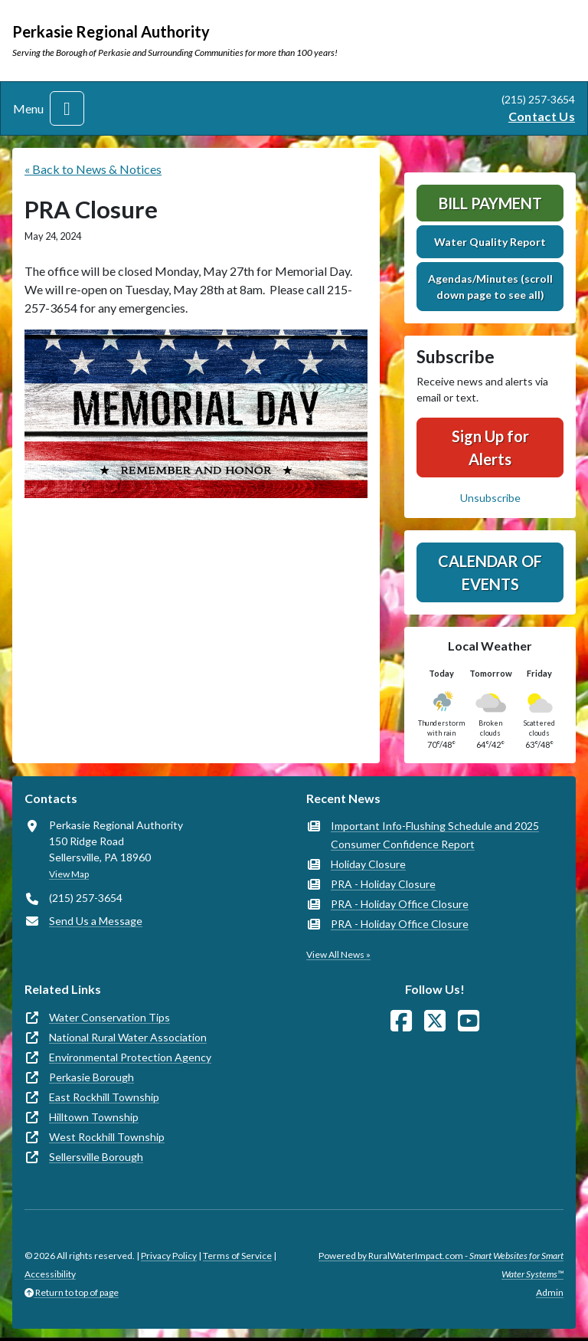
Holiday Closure (368, 864)
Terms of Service (237, 1255)
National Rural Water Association (128, 1037)
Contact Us (541, 116)
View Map (69, 874)
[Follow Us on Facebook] (401, 1021)
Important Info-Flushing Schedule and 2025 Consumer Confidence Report (435, 835)
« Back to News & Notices (93, 169)
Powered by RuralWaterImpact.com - (441, 1265)
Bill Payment (490, 203)
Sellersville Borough (96, 1156)
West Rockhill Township (107, 1136)
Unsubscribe (490, 497)
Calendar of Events (490, 572)
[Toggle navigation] (67, 108)
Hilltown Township (94, 1116)
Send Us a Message (95, 920)
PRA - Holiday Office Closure (400, 903)
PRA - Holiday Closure (383, 883)
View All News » (338, 954)
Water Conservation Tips (109, 1017)
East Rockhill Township (104, 1096)
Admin (550, 1292)
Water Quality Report (490, 241)
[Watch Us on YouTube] (468, 1021)
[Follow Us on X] (435, 1021)
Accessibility (50, 1274)
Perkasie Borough (91, 1077)
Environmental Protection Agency (130, 1057)
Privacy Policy (169, 1255)
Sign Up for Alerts (490, 447)
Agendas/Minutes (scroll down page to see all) (490, 286)
